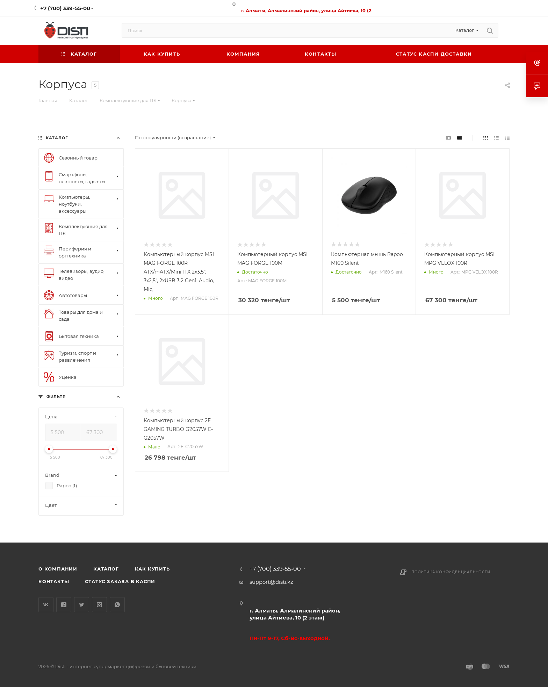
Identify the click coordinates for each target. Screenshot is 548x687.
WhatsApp (117, 604)
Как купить (152, 569)
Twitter (81, 604)
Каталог (106, 569)
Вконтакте (45, 604)
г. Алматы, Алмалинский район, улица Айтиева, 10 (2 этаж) (295, 614)
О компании (57, 569)
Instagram (99, 604)
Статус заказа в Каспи (120, 581)
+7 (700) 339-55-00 (65, 8)
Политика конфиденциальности (450, 572)
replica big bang (59, 123)
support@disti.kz (271, 582)
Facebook (63, 604)
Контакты (53, 581)
